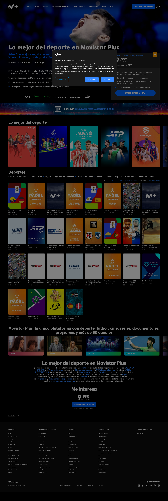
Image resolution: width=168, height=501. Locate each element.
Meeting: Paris (147, 288)
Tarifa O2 (101, 474)
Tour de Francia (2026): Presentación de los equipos (55, 324)
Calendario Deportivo (74, 474)
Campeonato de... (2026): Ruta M (14, 289)
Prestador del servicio (65, 492)
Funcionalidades (103, 443)
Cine (37, 6)
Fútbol (45, 6)
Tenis (104, 6)
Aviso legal (79, 492)
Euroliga (102, 379)
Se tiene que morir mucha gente (47, 454)
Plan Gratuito (79, 6)
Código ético (102, 452)
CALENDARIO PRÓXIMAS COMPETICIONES (99, 112)
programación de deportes (62, 388)
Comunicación (102, 480)
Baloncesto (93, 6)
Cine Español (12, 446)
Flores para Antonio (43, 463)
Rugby (70, 463)
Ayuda (140, 440)
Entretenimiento (12, 477)
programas (42, 386)
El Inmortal (41, 452)
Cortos (10, 454)
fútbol (85, 375)
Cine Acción (11, 452)
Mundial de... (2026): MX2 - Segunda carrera (93, 289)
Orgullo (10, 480)
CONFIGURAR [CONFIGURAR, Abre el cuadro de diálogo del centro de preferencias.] (62, 80)
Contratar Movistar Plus (105, 454)
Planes (100, 463)
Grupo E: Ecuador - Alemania (15, 218)
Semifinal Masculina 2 (73, 253)
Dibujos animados (43, 471)
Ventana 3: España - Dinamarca (73, 324)
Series (28, 6)
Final (29, 253)
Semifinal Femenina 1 (111, 218)
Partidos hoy (71, 477)
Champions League (83, 377)
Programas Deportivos (44, 474)
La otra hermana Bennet (45, 457)
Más (111, 7)
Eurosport (71, 471)
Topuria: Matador (73, 466)
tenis (87, 381)
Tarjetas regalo (103, 477)
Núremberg (41, 443)
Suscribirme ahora (143, 6)
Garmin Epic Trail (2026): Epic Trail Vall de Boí (150, 254)
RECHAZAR (92, 80)
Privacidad (90, 492)
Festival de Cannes (43, 468)
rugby (124, 381)
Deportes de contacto (74, 468)
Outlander (41, 460)
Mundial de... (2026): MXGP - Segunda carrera (130, 289)
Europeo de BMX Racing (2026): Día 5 (55, 254)
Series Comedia (12, 468)
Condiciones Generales (105, 449)
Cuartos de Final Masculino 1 (72, 218)
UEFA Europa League (105, 377)
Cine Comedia (12, 449)
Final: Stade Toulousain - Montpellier (93, 254)
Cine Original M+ (12, 443)
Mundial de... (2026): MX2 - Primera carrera (36, 289)
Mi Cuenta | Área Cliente (105, 446)
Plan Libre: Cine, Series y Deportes (108, 457)
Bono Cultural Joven (104, 471)
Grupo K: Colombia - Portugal (111, 254)
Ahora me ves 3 (42, 446)
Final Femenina (109, 288)
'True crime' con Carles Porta (46, 466)
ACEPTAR (107, 80)
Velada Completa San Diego (131, 254)
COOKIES (101, 492)
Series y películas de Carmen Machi (18, 471)
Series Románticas (13, 466)
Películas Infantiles (13, 457)
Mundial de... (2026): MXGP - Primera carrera (55, 289)
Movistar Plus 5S (42, 480)
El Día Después (72, 452)
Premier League (56, 377)
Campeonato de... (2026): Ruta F (129, 218)
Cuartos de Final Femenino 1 (33, 218)
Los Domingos (42, 440)
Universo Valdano (73, 454)
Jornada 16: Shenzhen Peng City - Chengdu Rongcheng (150, 218)
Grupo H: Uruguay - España (92, 218)
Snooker (83, 384)
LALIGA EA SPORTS (73, 446)
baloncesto (84, 379)
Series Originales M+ (13, 463)
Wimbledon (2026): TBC (36, 323)
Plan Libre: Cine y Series (105, 460)
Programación (72, 480)
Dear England (42, 449)
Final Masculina (13, 323)
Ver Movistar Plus (103, 440)
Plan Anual (101, 468)
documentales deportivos (60, 386)
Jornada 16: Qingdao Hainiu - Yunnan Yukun (55, 218)
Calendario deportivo (61, 6)
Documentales (12, 474)
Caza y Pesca (41, 477)
